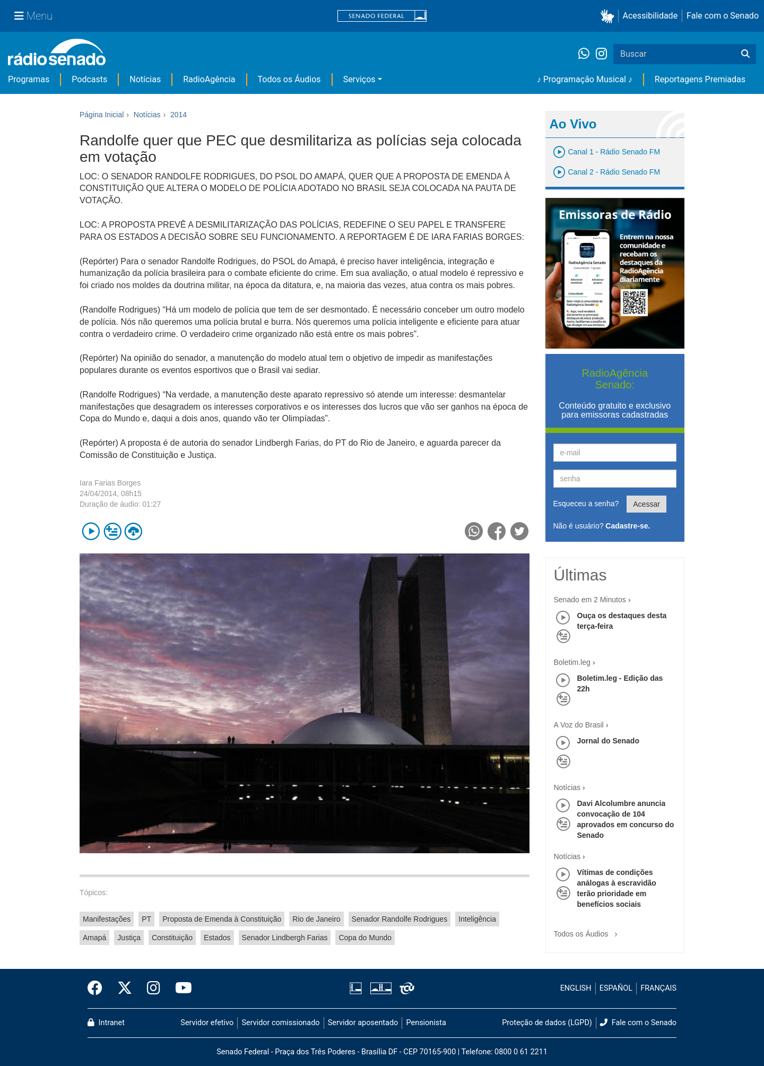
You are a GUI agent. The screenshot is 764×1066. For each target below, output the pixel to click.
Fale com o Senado (723, 16)
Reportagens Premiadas (700, 79)
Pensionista (426, 1022)
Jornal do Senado (608, 740)
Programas (28, 79)
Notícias (145, 79)
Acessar (646, 504)
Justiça (129, 937)
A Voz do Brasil (579, 725)
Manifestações (107, 919)
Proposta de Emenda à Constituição (221, 919)
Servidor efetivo (206, 1022)
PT (146, 919)
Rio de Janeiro (316, 919)
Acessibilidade (650, 16)
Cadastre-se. (627, 526)
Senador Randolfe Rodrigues (400, 919)
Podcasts (89, 79)
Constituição (172, 937)
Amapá (94, 937)
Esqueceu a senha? (586, 503)
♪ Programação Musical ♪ (584, 79)
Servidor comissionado (281, 1022)
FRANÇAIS (658, 988)
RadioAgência (209, 79)
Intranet (106, 1022)
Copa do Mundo (365, 937)
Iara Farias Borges (110, 483)
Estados (217, 937)
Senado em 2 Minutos (590, 599)
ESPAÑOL (616, 988)
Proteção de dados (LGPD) (547, 1022)
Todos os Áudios (289, 79)
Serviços (359, 79)
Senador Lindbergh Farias (285, 937)
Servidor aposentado (363, 1022)
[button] (609, 16)
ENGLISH (576, 988)
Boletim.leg (572, 662)
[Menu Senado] (33, 16)
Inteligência (477, 919)
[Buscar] (745, 54)
